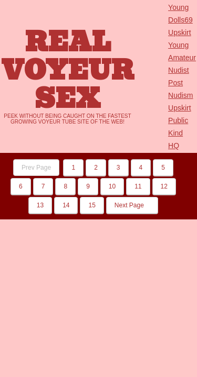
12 (164, 186)
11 (137, 186)
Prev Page (36, 167)
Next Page (132, 205)
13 (40, 205)
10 (112, 186)
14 (66, 205)
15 (91, 205)
